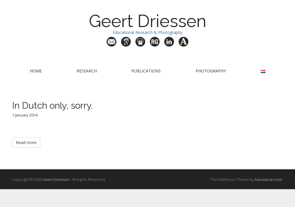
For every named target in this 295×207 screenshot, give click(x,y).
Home (36, 71)
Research (87, 71)
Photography (211, 71)
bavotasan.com (268, 179)
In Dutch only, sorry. (52, 105)
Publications (146, 71)
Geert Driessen (147, 21)
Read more (26, 142)
